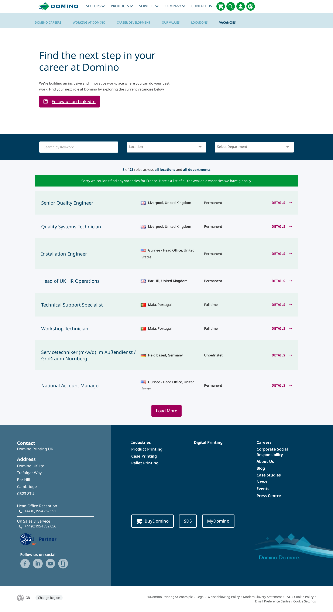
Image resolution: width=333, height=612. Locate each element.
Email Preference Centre (272, 601)
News (262, 481)
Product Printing (146, 449)
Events (263, 488)
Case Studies (269, 475)
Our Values (171, 22)
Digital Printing (208, 442)
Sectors (95, 6)
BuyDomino (152, 521)
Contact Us (201, 6)
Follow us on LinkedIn (74, 101)
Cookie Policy (304, 597)
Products (122, 6)
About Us (265, 461)
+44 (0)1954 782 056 (40, 526)
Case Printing (144, 456)
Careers (264, 442)
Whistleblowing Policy (223, 597)
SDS (188, 521)
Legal (200, 597)
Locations (199, 22)
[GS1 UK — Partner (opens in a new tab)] (38, 538)
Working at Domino (89, 22)
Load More (166, 411)
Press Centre (269, 495)
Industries (141, 442)
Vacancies (227, 22)
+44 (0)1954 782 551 (40, 511)
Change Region (49, 597)
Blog (261, 468)
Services (148, 6)
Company (175, 6)
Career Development (133, 22)
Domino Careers (48, 22)
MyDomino (218, 521)
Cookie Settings (304, 601)
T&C (288, 597)
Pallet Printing (144, 462)
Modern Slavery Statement (262, 597)
